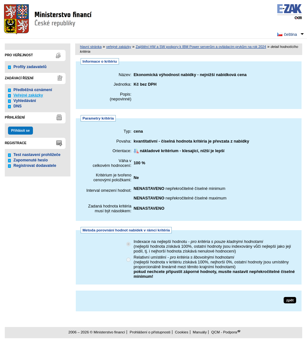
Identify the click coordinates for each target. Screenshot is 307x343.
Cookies (181, 332)
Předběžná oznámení (32, 90)
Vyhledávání (24, 100)
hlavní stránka (91, 47)
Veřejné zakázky (28, 95)
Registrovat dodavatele (34, 165)
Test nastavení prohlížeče (36, 154)
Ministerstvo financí (48, 19)
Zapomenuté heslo (30, 160)
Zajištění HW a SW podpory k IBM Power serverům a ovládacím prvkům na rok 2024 (201, 47)
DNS (17, 106)
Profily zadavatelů (29, 67)
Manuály (200, 332)
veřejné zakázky (118, 47)
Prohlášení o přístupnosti (150, 332)
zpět (290, 300)
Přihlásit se (20, 130)
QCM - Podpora (224, 332)
